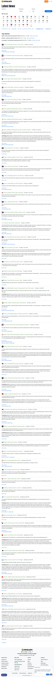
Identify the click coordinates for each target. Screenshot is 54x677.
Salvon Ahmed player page (7, 341)
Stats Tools (17, 669)
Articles (29, 659)
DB (32, 28)
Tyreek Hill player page (6, 63)
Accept (47, 674)
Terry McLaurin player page (7, 422)
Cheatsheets (3, 666)
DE (20, 28)
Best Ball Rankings (18, 664)
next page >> (4, 642)
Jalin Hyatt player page (6, 209)
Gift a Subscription (44, 664)
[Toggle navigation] (51, 1)
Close (51, 674)
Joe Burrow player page (6, 406)
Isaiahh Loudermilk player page (8, 310)
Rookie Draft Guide (31, 666)
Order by (33, 9)
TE (7, 28)
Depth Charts (17, 666)
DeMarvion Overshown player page (8, 75)
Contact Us (30, 673)
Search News (48, 11)
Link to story (4, 50)
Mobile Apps (43, 663)
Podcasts (29, 663)
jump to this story (34, 35)
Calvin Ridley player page (6, 189)
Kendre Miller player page (7, 96)
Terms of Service (22, 673)
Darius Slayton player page (7, 219)
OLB (26, 28)
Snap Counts (17, 668)
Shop (42, 661)
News (29, 661)
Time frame (21, 9)
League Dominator (5, 663)
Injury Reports (30, 668)
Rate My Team (4, 668)
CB (29, 28)
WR (6, 28)
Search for (4, 9)
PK (9, 28)
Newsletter (30, 664)
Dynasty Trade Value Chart (20, 662)
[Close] (52, 667)
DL (22, 28)
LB (28, 28)
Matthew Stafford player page (7, 116)
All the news (48, 28)
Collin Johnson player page (7, 331)
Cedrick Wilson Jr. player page (7, 511)
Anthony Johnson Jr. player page (8, 343)
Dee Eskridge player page (7, 531)
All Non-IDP (14, 28)
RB (4, 28)
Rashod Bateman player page (7, 605)
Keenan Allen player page (7, 233)
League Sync (3, 659)
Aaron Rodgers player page (7, 573)
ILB (24, 28)
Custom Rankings (4, 664)
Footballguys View (39, 28)
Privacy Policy (15, 673)
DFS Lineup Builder (18, 659)
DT (18, 28)
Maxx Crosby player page (6, 360)
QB (2, 28)
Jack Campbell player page (7, 321)
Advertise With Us (44, 659)
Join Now (46, 1)
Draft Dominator (4, 661)
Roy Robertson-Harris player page (8, 51)
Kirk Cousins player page (6, 390)
